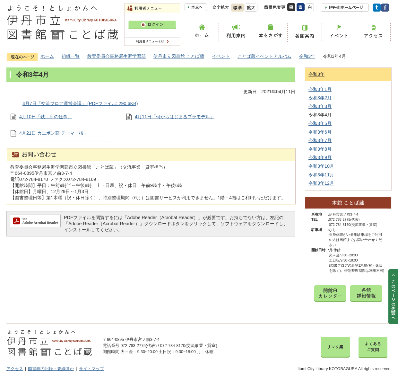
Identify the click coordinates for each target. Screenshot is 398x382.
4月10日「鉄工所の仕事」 (45, 116)
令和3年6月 (320, 132)
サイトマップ (91, 369)
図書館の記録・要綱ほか (51, 369)
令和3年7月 (320, 140)
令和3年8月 (320, 149)
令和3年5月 (320, 123)
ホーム (47, 56)
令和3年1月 (320, 89)
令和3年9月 (320, 157)
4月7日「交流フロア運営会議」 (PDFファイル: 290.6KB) (80, 103)
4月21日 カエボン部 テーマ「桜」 (53, 133)
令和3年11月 (321, 174)
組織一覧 (71, 56)
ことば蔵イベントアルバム (264, 56)
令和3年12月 (321, 183)
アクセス (14, 369)
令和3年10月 (321, 166)
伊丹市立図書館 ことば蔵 (178, 56)
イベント (221, 56)
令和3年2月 (320, 97)
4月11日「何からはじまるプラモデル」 (174, 116)
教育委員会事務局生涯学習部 (116, 56)
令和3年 (307, 56)
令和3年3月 (320, 106)
